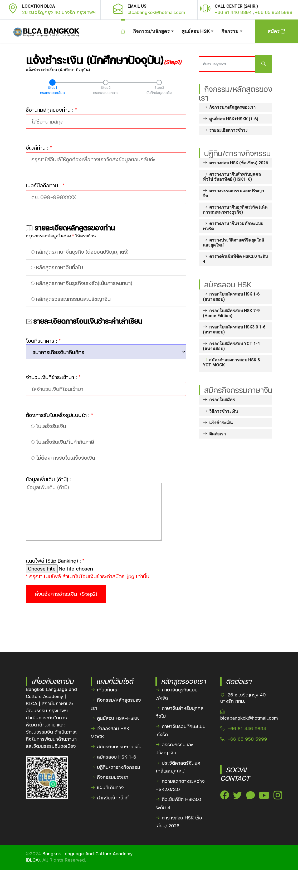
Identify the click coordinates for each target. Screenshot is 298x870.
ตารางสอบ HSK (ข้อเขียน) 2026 (235, 162)
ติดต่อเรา (214, 433)
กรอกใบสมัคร (219, 399)
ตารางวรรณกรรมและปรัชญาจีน (233, 193)
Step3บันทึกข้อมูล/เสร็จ (159, 90)
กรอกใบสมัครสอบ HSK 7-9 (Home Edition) (231, 313)
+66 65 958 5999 (273, 12)
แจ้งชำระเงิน (218, 422)
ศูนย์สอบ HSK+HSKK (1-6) (230, 118)
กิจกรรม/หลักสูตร (151, 31)
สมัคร (276, 31)
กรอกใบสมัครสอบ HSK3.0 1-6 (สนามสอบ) (234, 330)
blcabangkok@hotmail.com (156, 12)
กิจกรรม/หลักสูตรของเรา (229, 107)
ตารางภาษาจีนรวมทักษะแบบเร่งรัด (233, 226)
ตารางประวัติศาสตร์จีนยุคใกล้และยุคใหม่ (233, 243)
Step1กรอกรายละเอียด (52, 90)
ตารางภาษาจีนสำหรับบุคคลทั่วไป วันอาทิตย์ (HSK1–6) (232, 177)
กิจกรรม (229, 31)
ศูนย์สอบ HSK (196, 31)
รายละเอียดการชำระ (225, 130)
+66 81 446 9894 (233, 12)
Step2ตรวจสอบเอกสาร (105, 90)
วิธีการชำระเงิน (220, 411)
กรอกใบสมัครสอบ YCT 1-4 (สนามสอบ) (231, 346)
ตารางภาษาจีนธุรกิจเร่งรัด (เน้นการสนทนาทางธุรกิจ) (235, 210)
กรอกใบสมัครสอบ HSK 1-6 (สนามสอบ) (231, 297)
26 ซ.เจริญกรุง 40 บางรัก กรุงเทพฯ (59, 12)
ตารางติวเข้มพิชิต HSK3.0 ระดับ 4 (235, 259)
